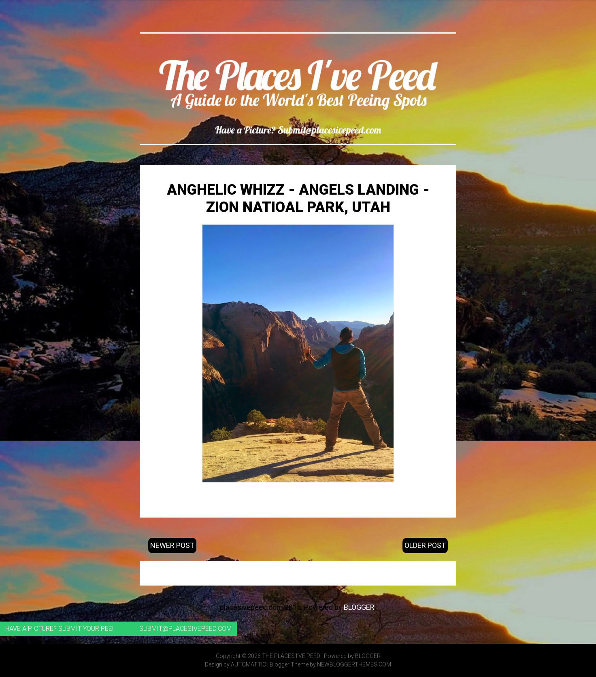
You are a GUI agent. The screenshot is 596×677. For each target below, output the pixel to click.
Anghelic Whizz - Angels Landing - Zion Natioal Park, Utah (298, 198)
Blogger (359, 607)
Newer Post (172, 545)
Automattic (248, 664)
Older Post (425, 545)
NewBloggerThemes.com (354, 664)
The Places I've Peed (291, 656)
